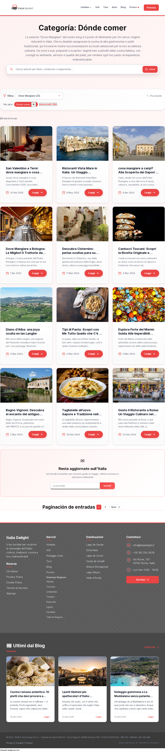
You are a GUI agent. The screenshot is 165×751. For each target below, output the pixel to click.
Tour (105, 7)
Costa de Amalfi (95, 560)
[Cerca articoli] (82, 69)
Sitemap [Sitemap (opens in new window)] (11, 592)
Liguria (49, 606)
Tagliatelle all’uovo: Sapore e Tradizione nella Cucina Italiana (81, 413)
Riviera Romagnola (97, 566)
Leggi (47, 716)
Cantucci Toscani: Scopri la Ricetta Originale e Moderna (137, 254)
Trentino (50, 596)
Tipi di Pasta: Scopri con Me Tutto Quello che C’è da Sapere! (82, 333)
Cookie (19, 742)
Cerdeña (50, 611)
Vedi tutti (151, 646)
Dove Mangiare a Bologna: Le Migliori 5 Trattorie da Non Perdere (26, 254)
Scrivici (142, 578)
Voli (97, 7)
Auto (114, 7)
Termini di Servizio (17, 587)
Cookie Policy (14, 581)
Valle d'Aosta (93, 577)
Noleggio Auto (54, 554)
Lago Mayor (93, 571)
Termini (29, 742)
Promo (134, 7)
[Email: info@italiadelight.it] (142, 544)
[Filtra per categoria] (38, 96)
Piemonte (51, 601)
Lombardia (51, 590)
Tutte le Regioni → (55, 616)
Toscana (50, 585)
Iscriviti (107, 484)
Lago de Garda (94, 543)
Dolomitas (92, 549)
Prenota (151, 7)
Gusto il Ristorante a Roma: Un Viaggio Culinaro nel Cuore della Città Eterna (138, 413)
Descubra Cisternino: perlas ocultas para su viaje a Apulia (78, 254)
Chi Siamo (12, 570)
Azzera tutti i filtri (48, 105)
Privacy (10, 742)
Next (117, 506)
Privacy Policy (14, 576)
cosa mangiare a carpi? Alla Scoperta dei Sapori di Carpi (138, 174)
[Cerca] (148, 69)
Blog (123, 7)
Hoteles (86, 7)
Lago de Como (94, 554)
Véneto (50, 580)
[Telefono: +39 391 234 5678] (142, 551)
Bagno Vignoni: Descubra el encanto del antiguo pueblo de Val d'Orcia (25, 413)
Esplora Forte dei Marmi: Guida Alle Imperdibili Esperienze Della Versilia (136, 333)
